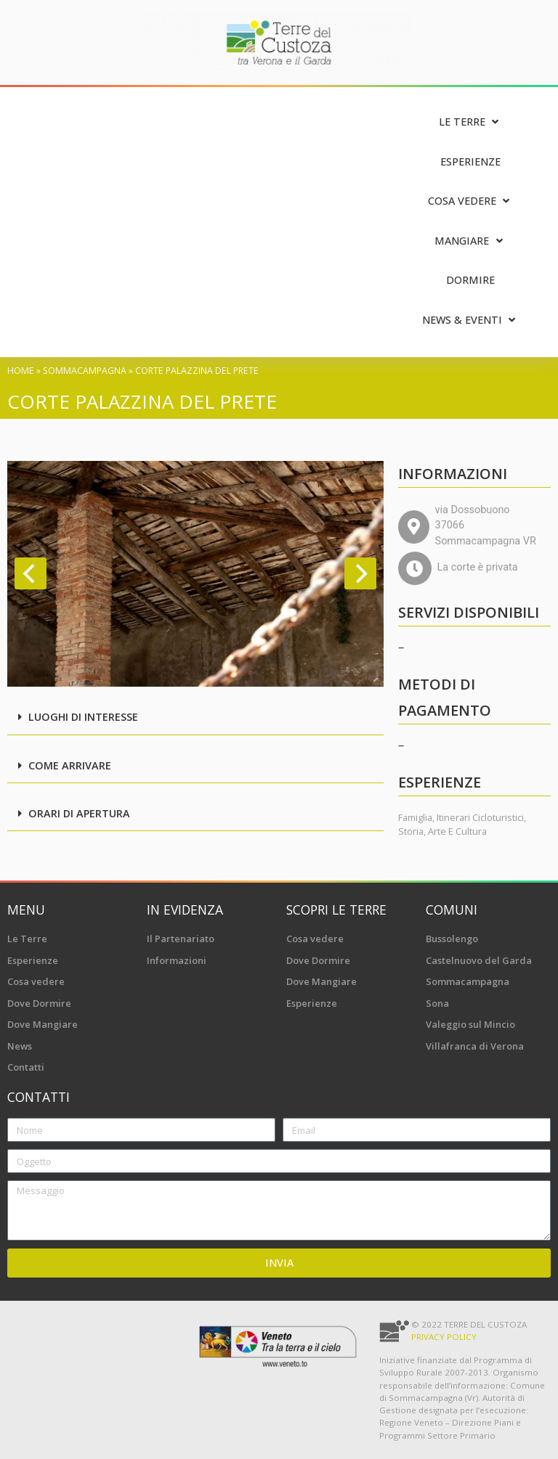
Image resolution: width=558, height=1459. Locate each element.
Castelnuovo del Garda (479, 960)
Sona (437, 1003)
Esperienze (32, 960)
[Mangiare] (470, 241)
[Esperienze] (470, 162)
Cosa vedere (36, 981)
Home (20, 370)
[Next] (360, 573)
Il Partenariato (180, 938)
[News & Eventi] (470, 320)
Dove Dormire (39, 1003)
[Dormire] (470, 281)
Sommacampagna (84, 370)
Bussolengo (452, 938)
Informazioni (176, 960)
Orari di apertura (79, 813)
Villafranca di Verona (475, 1046)
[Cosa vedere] (470, 201)
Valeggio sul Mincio (470, 1024)
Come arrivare (69, 765)
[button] (195, 718)
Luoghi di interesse (83, 717)
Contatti (25, 1067)
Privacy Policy (444, 1336)
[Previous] (30, 573)
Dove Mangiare (42, 1024)
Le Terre (27, 938)
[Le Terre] (470, 122)
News (19, 1046)
